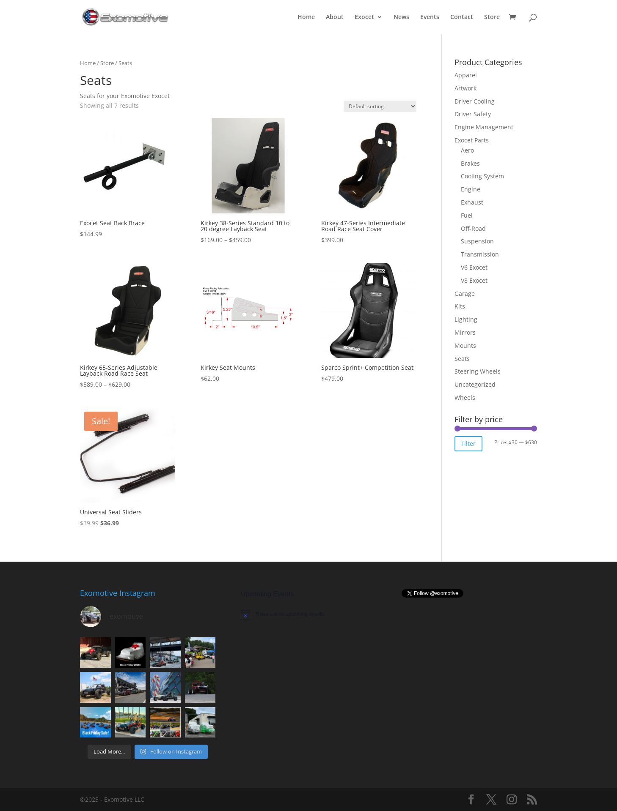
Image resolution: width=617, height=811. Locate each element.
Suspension (477, 241)
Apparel (465, 75)
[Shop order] (380, 106)
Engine (470, 189)
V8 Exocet (474, 280)
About (335, 17)
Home (306, 17)
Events (429, 17)
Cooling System (482, 176)
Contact (461, 17)
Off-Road (473, 228)
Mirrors (465, 332)
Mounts (465, 345)
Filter (468, 444)
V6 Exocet (474, 267)
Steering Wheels (477, 371)
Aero (467, 150)
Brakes (470, 163)
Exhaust (472, 202)
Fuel (467, 215)
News (401, 17)
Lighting (465, 319)
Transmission (480, 254)
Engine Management (483, 127)
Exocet (364, 17)
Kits (459, 306)
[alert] (308, 614)
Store (492, 17)
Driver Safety (472, 114)
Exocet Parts (471, 140)
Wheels (464, 397)
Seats (462, 359)
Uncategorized (475, 384)
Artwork (465, 88)
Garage (464, 293)
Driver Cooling (474, 101)
